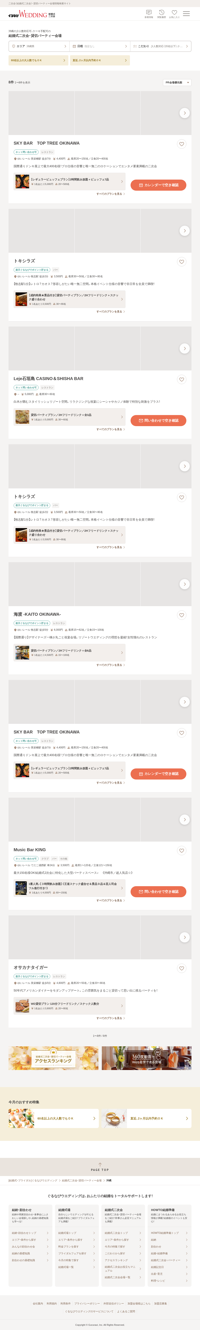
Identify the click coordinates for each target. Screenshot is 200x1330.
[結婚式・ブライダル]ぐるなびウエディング (33, 1180)
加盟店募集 (160, 1303)
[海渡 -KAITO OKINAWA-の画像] (100, 584)
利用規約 (52, 1303)
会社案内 (38, 1303)
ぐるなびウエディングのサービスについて (89, 1311)
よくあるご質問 (126, 1311)
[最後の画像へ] (185, 113)
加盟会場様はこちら (139, 1303)
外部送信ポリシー (114, 1303)
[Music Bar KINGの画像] (100, 820)
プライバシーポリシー (87, 1303)
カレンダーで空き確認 (158, 185)
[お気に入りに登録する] (181, 144)
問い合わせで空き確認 (158, 420)
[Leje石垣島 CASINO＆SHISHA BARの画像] (100, 348)
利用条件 (65, 1303)
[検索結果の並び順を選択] (177, 82)
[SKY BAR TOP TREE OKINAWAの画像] (100, 113)
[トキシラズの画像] (100, 231)
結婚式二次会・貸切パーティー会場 (82, 1180)
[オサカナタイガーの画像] (100, 937)
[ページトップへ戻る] (100, 1167)
